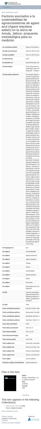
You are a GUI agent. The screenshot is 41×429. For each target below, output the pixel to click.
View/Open (25, 395)
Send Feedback (15, 423)
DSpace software (7, 416)
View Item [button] (7, 7)
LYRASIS (5, 420)
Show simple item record (10, 12)
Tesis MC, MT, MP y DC (13, 406)
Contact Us (5, 423)
